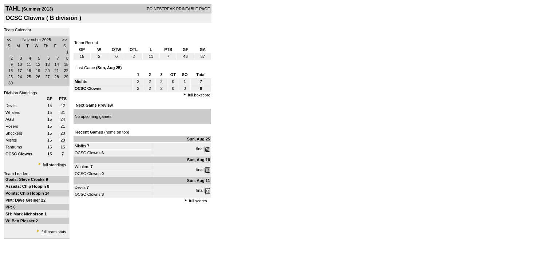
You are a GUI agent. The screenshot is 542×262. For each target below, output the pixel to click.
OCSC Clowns (87, 153)
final (199, 149)
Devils (10, 105)
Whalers (12, 112)
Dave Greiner (28, 200)
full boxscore (199, 95)
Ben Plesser (24, 221)
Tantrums (13, 147)
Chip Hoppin (34, 186)
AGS (9, 119)
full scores (198, 201)
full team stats (53, 232)
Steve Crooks (32, 179)
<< (9, 39)
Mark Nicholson (28, 214)
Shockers (13, 133)
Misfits (11, 140)
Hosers (11, 126)
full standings (54, 165)
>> (64, 39)
